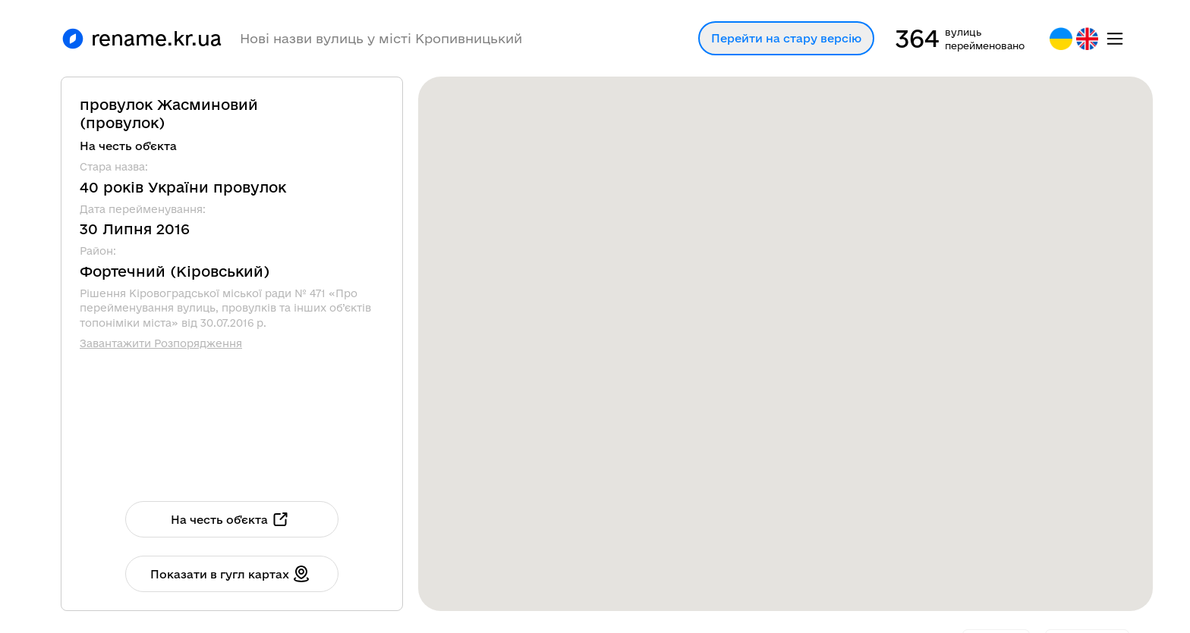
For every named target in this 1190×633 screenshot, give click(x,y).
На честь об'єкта (230, 519)
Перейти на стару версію (786, 38)
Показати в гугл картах (230, 574)
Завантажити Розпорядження (161, 343)
